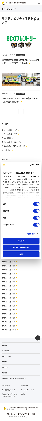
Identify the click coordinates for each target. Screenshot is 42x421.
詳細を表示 (31, 234)
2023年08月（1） (9, 265)
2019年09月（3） (9, 321)
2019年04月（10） (9, 329)
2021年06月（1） (9, 293)
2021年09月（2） (9, 285)
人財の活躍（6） (8, 138)
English (23, 394)
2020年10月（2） (9, 313)
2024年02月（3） (9, 261)
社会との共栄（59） (10, 134)
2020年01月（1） (9, 317)
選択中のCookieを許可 (21, 247)
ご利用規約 (24, 386)
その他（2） (7, 150)
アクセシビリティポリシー (28, 390)
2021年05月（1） (9, 297)
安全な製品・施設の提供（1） (14, 146)
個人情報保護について (8, 390)
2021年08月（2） (9, 289)
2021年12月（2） (9, 277)
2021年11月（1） (9, 281)
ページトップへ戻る (37, 338)
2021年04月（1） (9, 301)
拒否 (21, 254)
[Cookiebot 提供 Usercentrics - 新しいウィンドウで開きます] (29, 165)
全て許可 (21, 241)
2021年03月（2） (9, 305)
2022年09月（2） (9, 273)
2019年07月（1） (9, 325)
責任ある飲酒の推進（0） (12, 142)
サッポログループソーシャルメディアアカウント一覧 (10, 395)
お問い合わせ (6, 386)
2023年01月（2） (9, 269)
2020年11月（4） (9, 309)
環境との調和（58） (10, 130)
